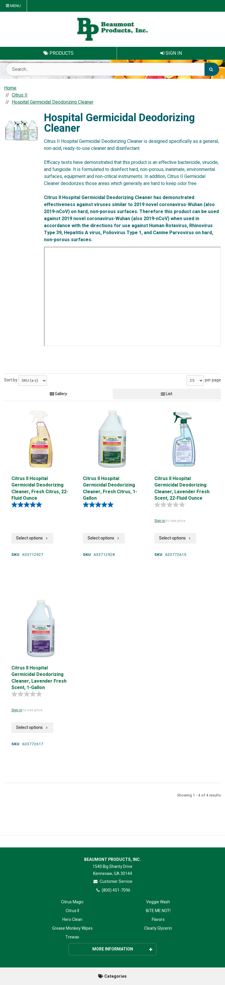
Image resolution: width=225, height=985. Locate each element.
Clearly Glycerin (158, 928)
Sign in (159, 520)
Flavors (158, 920)
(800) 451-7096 (112, 890)
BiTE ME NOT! (158, 911)
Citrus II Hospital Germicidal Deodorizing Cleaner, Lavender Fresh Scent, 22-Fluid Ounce (181, 487)
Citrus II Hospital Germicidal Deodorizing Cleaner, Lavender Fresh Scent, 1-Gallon (39, 677)
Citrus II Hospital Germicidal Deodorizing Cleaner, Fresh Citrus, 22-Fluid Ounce (39, 487)
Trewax (72, 937)
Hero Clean (72, 920)
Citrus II (72, 911)
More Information (122, 949)
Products (58, 53)
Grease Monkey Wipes (72, 928)
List (166, 394)
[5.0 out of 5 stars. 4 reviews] (28, 505)
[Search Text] (112, 69)
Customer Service (112, 881)
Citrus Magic (72, 902)
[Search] (211, 69)
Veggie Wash (158, 902)
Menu (13, 6)
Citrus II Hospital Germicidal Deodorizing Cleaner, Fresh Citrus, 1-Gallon (110, 487)
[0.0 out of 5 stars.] (171, 505)
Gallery (58, 394)
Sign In (171, 53)
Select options (32, 538)
